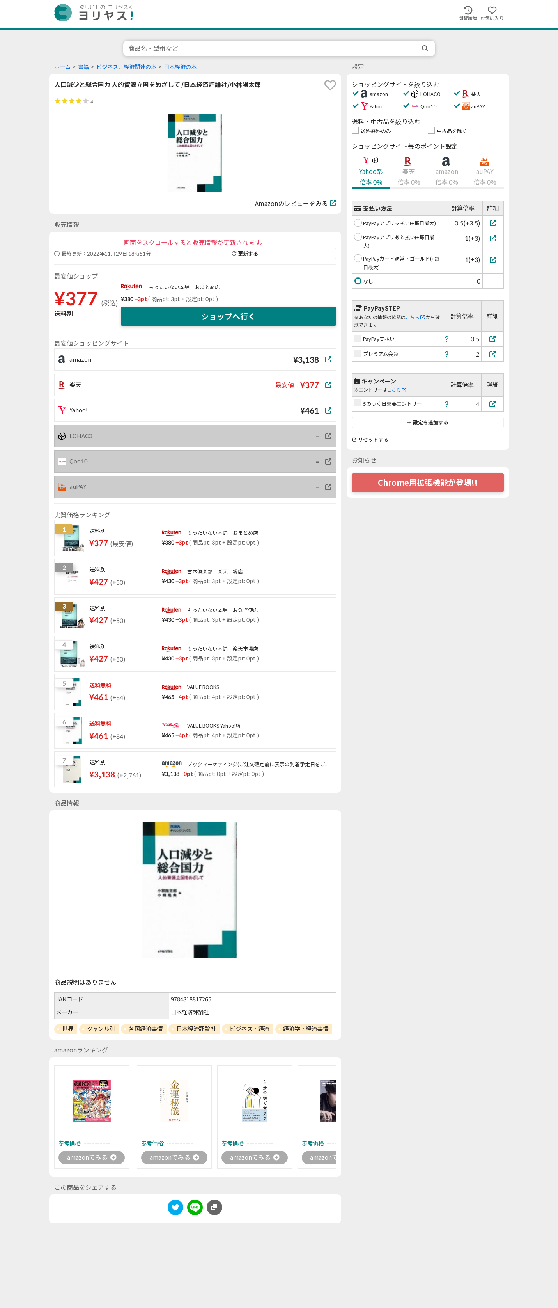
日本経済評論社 (196, 1028)
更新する (245, 253)
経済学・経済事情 (305, 1028)
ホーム (62, 67)
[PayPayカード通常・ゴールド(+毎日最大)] (493, 259)
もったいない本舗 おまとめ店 (184, 287)
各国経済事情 (146, 1028)
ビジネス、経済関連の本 (126, 67)
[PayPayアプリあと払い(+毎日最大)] (493, 238)
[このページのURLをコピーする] (214, 1208)
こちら (415, 317)
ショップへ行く (228, 316)
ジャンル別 (101, 1028)
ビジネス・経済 (249, 1028)
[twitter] (175, 1209)
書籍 (83, 67)
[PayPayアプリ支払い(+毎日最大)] (493, 223)
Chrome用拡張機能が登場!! (428, 482)
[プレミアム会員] (492, 354)
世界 (67, 1028)
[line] (195, 1209)
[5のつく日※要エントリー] (492, 404)
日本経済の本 (180, 67)
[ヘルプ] (447, 339)
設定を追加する (427, 422)
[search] (426, 48)
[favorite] (330, 85)
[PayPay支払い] (492, 339)
